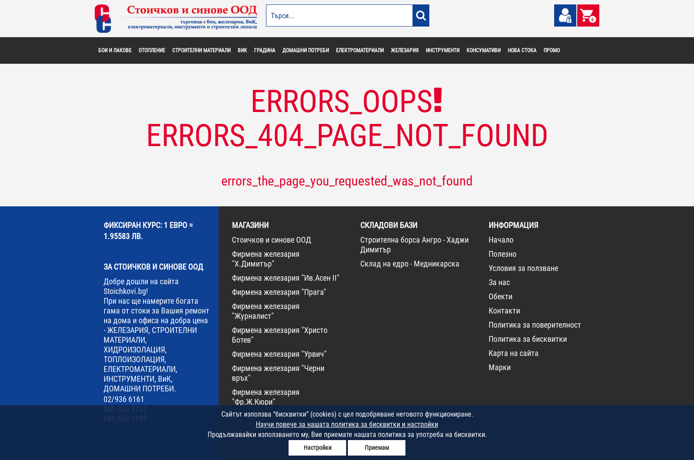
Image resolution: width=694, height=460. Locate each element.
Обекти (501, 296)
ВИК (242, 50)
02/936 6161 (124, 399)
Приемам (377, 447)
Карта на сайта (514, 353)
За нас (499, 282)
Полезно (503, 254)
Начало (501, 239)
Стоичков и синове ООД (271, 239)
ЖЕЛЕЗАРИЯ (405, 50)
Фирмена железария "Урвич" (279, 354)
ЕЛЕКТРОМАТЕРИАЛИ (360, 50)
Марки (500, 367)
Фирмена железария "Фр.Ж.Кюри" (266, 396)
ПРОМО (552, 50)
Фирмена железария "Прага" (279, 292)
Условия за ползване (523, 268)
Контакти (504, 310)
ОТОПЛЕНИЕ (152, 50)
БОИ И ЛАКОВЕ (114, 50)
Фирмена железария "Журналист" (266, 311)
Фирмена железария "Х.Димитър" (266, 258)
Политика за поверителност (535, 324)
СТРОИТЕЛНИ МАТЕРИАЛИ (201, 50)
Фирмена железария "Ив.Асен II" (285, 277)
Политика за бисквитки (528, 339)
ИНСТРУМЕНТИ (442, 50)
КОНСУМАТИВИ (484, 50)
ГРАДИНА (264, 50)
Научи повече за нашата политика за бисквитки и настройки (347, 424)
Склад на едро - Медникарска (409, 263)
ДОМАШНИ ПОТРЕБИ (305, 50)
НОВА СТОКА (522, 50)
